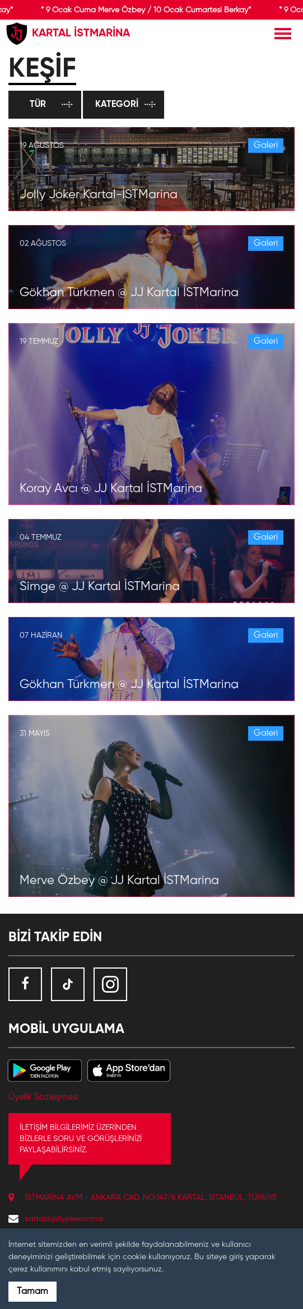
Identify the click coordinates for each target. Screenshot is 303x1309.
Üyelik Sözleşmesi (43, 1097)
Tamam (32, 1291)
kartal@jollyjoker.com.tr (64, 1219)
